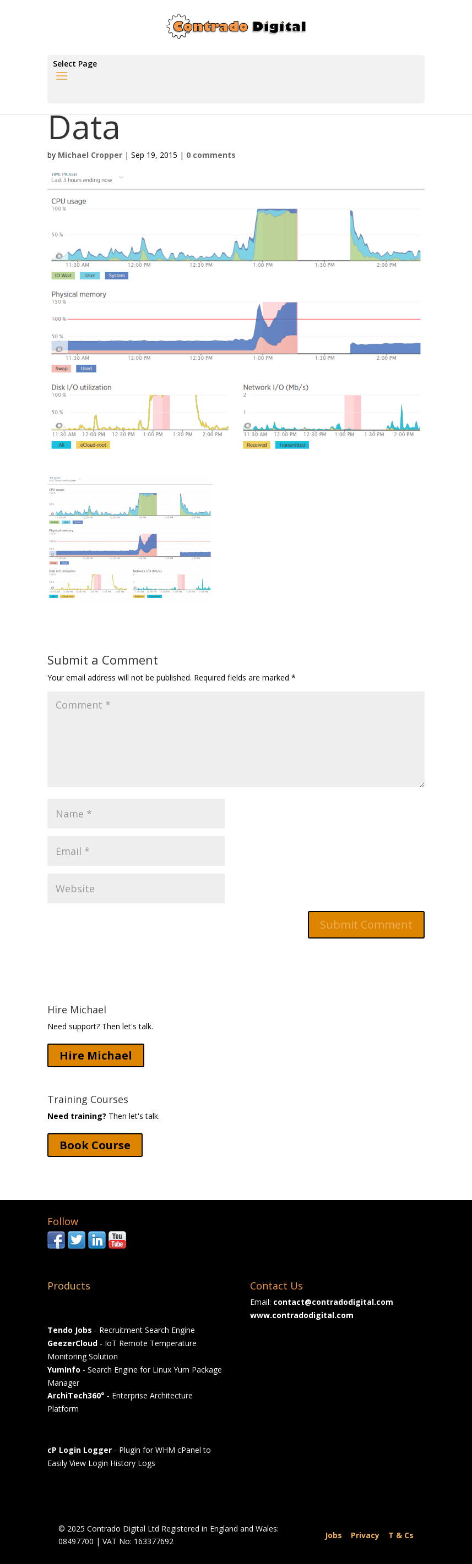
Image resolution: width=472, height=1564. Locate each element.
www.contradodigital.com (302, 1315)
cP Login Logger (79, 1450)
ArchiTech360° (76, 1395)
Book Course (95, 1145)
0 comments (211, 155)
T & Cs (401, 1535)
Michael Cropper (90, 155)
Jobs (333, 1535)
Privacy (365, 1535)
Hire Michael (95, 1055)
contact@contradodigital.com (333, 1302)
